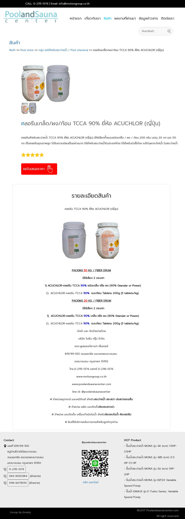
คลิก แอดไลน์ (90, 482)
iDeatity (26, 512)
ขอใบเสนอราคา (38, 168)
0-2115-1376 (16, 469)
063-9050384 (18, 476)
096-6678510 (18, 483)
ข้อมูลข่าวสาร (148, 18)
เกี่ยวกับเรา (93, 18)
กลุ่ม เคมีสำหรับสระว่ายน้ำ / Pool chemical (64, 50)
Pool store (27, 50)
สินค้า (107, 18)
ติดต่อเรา (167, 18)
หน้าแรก (76, 18)
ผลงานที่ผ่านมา (125, 18)
